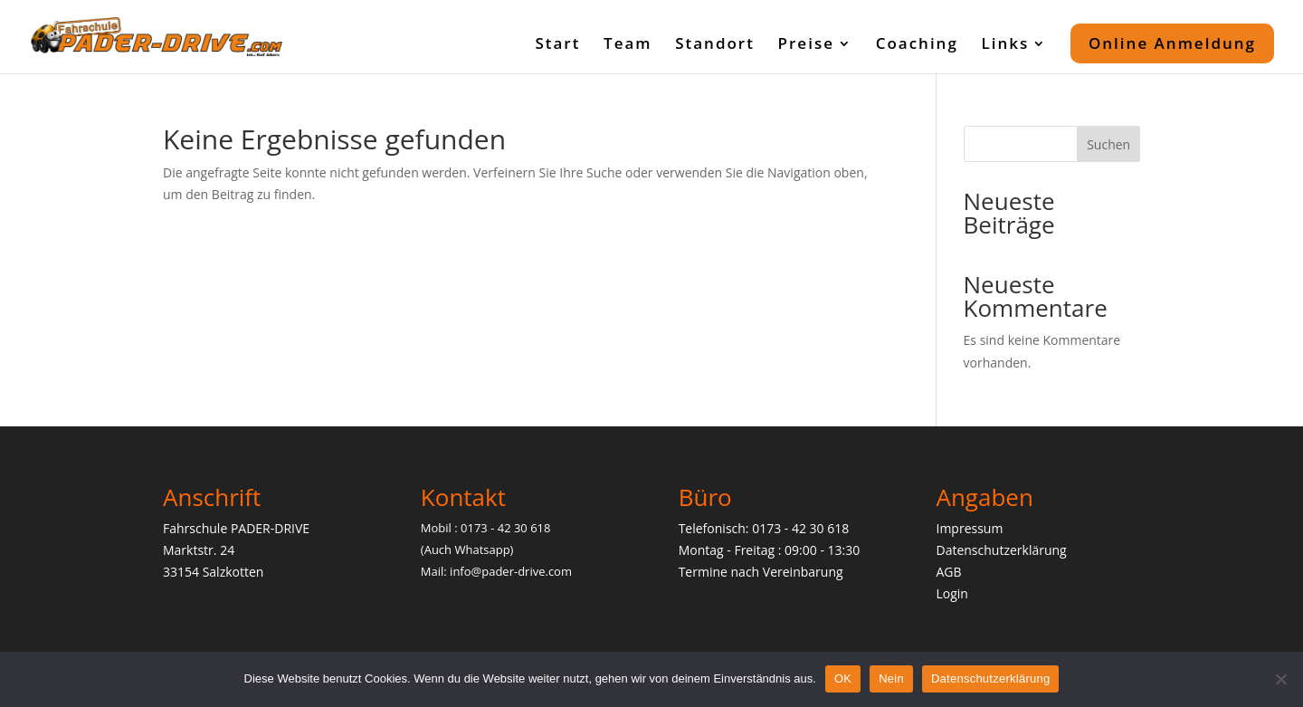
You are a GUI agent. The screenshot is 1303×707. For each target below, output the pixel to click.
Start (557, 45)
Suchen (1108, 144)
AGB (948, 571)
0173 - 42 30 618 (800, 528)
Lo (943, 593)
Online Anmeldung (1172, 43)
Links (1005, 45)
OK (842, 678)
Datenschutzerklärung (1001, 550)
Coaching (917, 45)
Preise (806, 45)
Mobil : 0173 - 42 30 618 (486, 528)
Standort (715, 45)
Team (628, 45)
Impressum (969, 528)
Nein (891, 678)
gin (959, 593)
